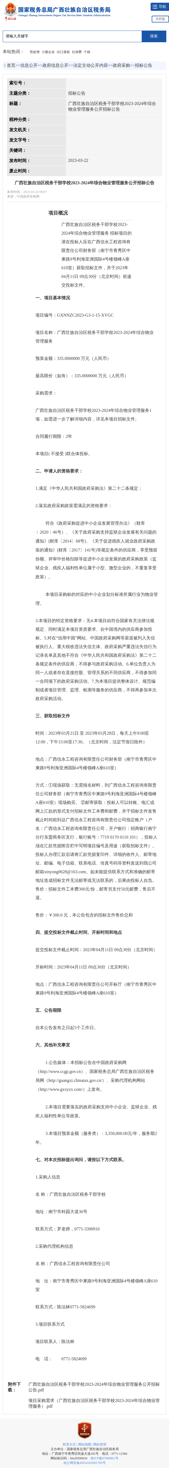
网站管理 (99, 1444)
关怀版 (160, 19)
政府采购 (121, 65)
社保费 (77, 52)
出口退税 (63, 52)
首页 (11, 65)
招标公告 (143, 65)
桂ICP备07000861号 (104, 1458)
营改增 (34, 52)
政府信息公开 (55, 65)
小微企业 (48, 52)
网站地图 (84, 1444)
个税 (87, 52)
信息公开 (29, 65)
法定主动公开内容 (90, 65)
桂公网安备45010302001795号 (85, 1463)
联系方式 (69, 1444)
